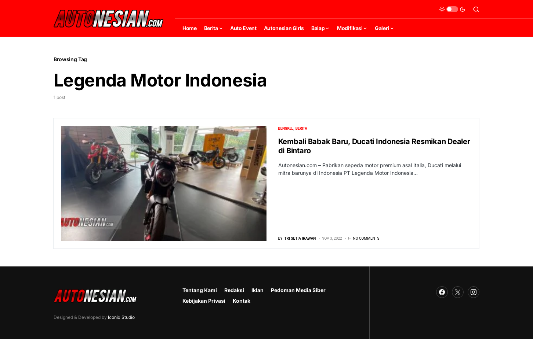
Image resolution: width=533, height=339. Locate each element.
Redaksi (234, 290)
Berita (301, 128)
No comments (366, 238)
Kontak (241, 301)
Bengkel (286, 128)
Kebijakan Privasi (203, 301)
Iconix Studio (121, 317)
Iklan (257, 290)
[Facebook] (442, 292)
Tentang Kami (199, 290)
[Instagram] (473, 292)
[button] (452, 9)
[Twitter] (458, 292)
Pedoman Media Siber (298, 290)
